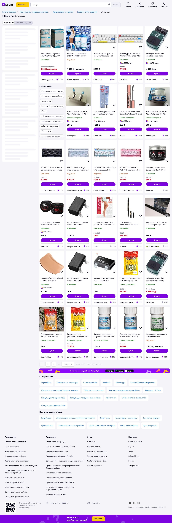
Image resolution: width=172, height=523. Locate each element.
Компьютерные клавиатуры (126, 418)
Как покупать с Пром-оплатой (17, 461)
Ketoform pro (111, 398)
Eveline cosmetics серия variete (134, 398)
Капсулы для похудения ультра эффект (124, 390)
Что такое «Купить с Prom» (15, 456)
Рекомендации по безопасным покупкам (21, 465)
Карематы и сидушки (151, 418)
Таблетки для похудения (93, 390)
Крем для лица (47, 425)
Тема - (56, 503)
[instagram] (138, 503)
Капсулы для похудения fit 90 (53, 398)
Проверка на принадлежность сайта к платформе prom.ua (20, 471)
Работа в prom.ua (94, 446)
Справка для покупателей (15, 442)
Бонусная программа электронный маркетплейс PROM (60, 488)
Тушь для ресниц (150, 425)
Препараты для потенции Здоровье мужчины (59, 390)
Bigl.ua (131, 446)
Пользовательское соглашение (58, 473)
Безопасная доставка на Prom (17, 497)
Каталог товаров (9, 12)
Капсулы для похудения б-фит (53, 405)
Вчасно (131, 461)
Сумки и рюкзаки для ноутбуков (102, 425)
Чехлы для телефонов (129, 425)
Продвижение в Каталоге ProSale (59, 456)
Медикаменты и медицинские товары (34, 12)
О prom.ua (91, 442)
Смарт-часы (105, 418)
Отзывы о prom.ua (94, 465)
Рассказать (98, 519)
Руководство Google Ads (56, 494)
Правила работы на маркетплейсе (60, 482)
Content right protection (96, 461)
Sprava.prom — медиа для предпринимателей (64, 461)
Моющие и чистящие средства (71, 425)
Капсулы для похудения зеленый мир (85, 398)
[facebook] (134, 503)
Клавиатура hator (90, 382)
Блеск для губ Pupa (153, 390)
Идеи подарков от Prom (14, 482)
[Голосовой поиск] (109, 4)
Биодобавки (46, 418)
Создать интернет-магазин (57, 446)
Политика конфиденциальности (59, 477)
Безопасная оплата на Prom (16, 492)
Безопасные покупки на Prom (17, 487)
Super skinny (46, 382)
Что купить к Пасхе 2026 (14, 477)
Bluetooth (106, 382)
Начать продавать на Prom (57, 451)
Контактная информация (97, 451)
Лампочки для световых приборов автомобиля (75, 418)
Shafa (130, 451)
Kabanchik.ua (133, 456)
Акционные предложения (15, 451)
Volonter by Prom (135, 442)
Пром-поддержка (12, 446)
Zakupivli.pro (133, 465)
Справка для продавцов (55, 442)
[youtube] (129, 503)
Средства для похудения (63, 12)
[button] (52, 73)
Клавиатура (120, 382)
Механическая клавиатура (67, 382)
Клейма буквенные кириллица (142, 382)
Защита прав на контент (97, 456)
